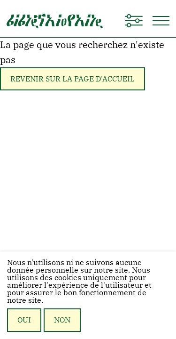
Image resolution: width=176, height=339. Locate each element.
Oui (24, 319)
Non (62, 319)
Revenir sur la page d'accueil (72, 78)
